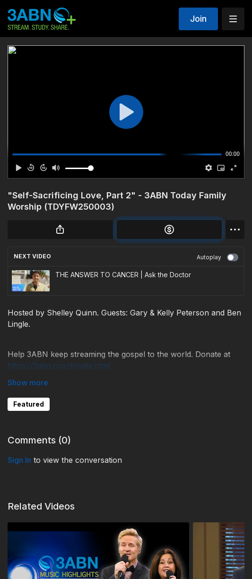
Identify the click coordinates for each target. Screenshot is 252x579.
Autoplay (217, 257)
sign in (19, 460)
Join (198, 19)
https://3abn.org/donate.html (59, 365)
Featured (28, 404)
